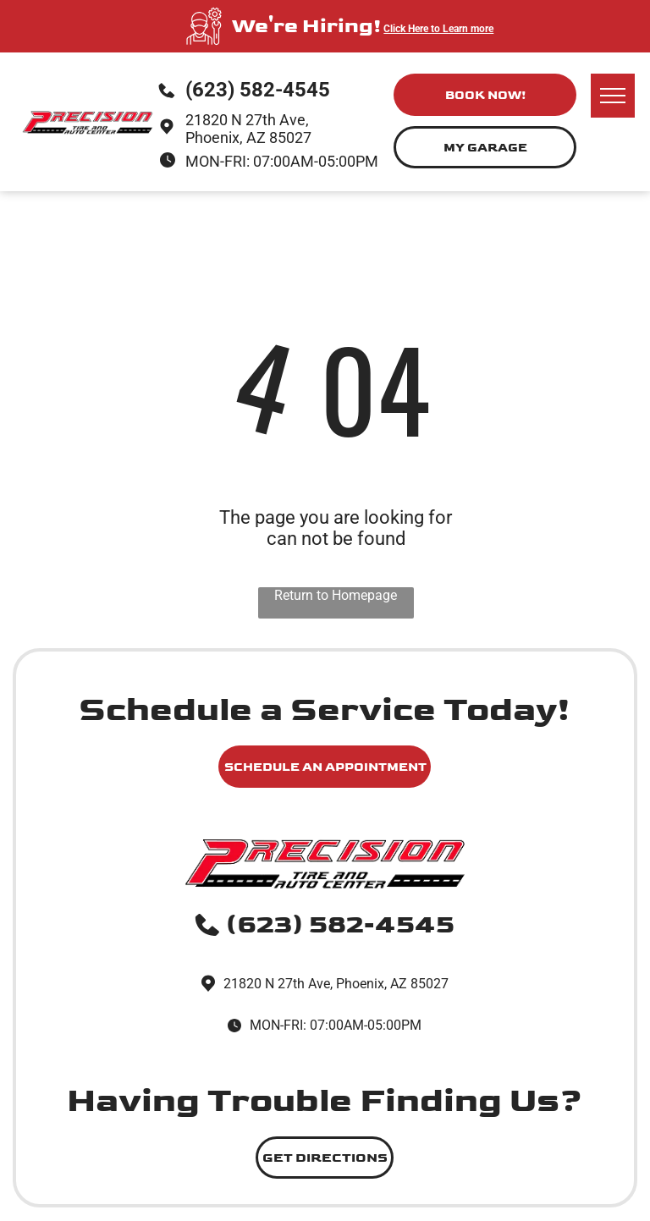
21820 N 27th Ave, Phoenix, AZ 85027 (248, 128)
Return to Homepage (335, 595)
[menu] (613, 96)
